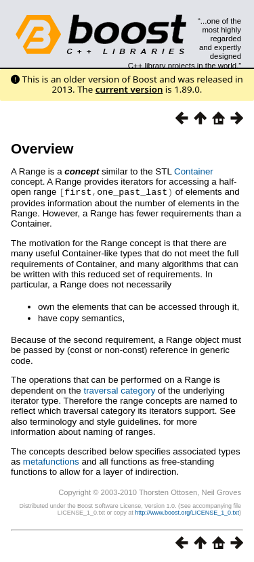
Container (193, 171)
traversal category (119, 390)
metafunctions (51, 461)
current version (129, 89)
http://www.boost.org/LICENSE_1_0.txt (187, 512)
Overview (42, 148)
